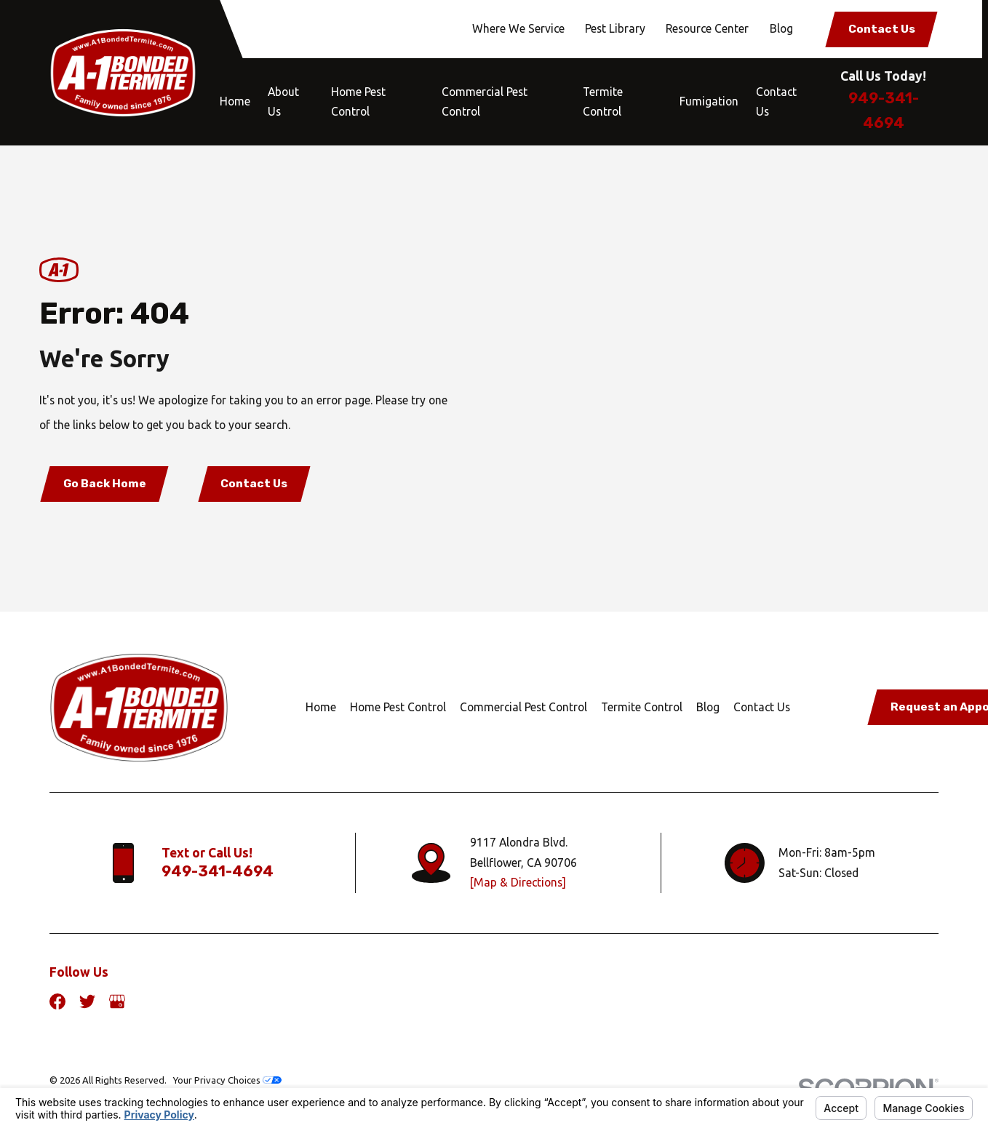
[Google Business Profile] (117, 1001)
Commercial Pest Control (523, 706)
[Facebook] (57, 1001)
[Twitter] (87, 1001)
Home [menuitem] (235, 101)
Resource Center (707, 28)
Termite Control (641, 706)
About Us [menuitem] (283, 102)
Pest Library (615, 28)
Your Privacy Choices (227, 1080)
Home (321, 706)
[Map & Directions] (518, 882)
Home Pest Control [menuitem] (358, 102)
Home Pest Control (398, 706)
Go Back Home (104, 483)
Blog (781, 28)
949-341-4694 (218, 871)
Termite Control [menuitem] (603, 102)
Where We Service (518, 28)
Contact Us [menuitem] (776, 102)
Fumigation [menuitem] (709, 101)
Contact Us (881, 29)
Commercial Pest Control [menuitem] (484, 102)
